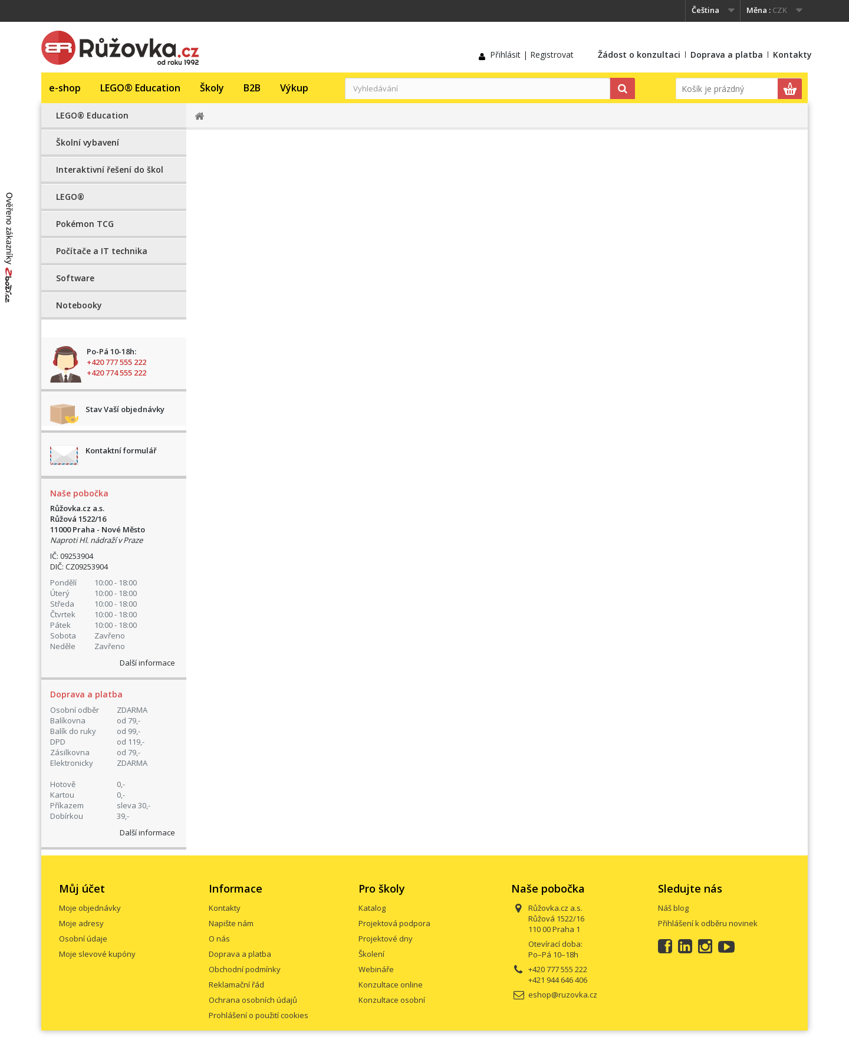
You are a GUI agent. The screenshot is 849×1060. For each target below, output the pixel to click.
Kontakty (792, 54)
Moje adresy (81, 923)
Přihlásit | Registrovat (532, 54)
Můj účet (82, 888)
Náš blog (673, 908)
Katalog (372, 908)
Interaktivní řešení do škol (109, 169)
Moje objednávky (90, 908)
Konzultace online (390, 984)
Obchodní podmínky (245, 969)
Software (75, 278)
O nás (219, 938)
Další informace (147, 662)
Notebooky (79, 305)
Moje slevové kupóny (97, 954)
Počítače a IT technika (101, 250)
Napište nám (231, 923)
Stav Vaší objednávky (124, 409)
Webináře (376, 969)
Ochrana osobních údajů (253, 1000)
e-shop (65, 87)
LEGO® (70, 196)
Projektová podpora (394, 923)
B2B (252, 87)
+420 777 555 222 (116, 362)
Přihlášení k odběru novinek (708, 923)
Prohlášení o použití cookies (258, 1015)
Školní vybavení (87, 142)
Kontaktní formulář (121, 450)
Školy (212, 87)
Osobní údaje (83, 938)
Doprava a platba (726, 54)
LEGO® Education (140, 87)
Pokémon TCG (85, 223)
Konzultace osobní (391, 1000)
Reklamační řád (236, 984)
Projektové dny (385, 938)
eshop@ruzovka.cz (562, 994)
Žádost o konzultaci (639, 54)
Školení (371, 954)
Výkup (294, 87)
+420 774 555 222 (116, 372)
